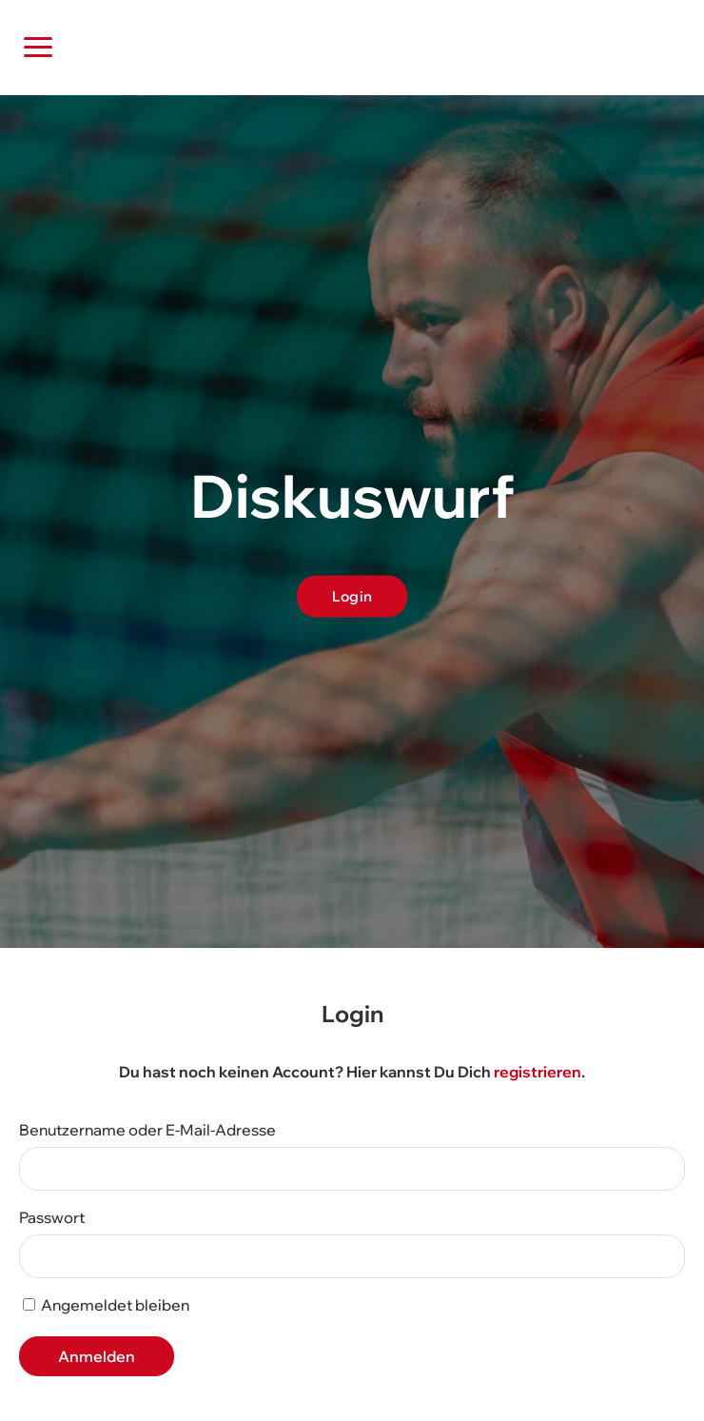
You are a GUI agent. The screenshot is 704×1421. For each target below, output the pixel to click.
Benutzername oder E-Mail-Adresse (147, 1129)
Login (352, 595)
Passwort (52, 1217)
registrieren (537, 1071)
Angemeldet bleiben (106, 1304)
